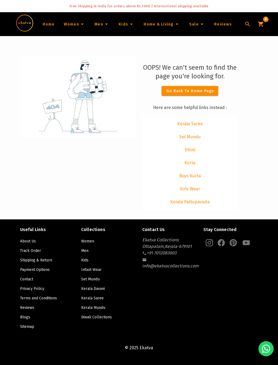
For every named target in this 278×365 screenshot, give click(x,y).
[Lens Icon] (247, 24)
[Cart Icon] (260, 24)
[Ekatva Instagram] (209, 243)
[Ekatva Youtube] (246, 243)
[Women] (74, 24)
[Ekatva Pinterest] (233, 243)
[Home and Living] (162, 24)
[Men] (102, 24)
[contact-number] (161, 252)
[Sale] (197, 24)
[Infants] (126, 24)
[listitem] (190, 123)
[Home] (48, 24)
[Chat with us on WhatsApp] (266, 348)
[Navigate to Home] (24, 29)
